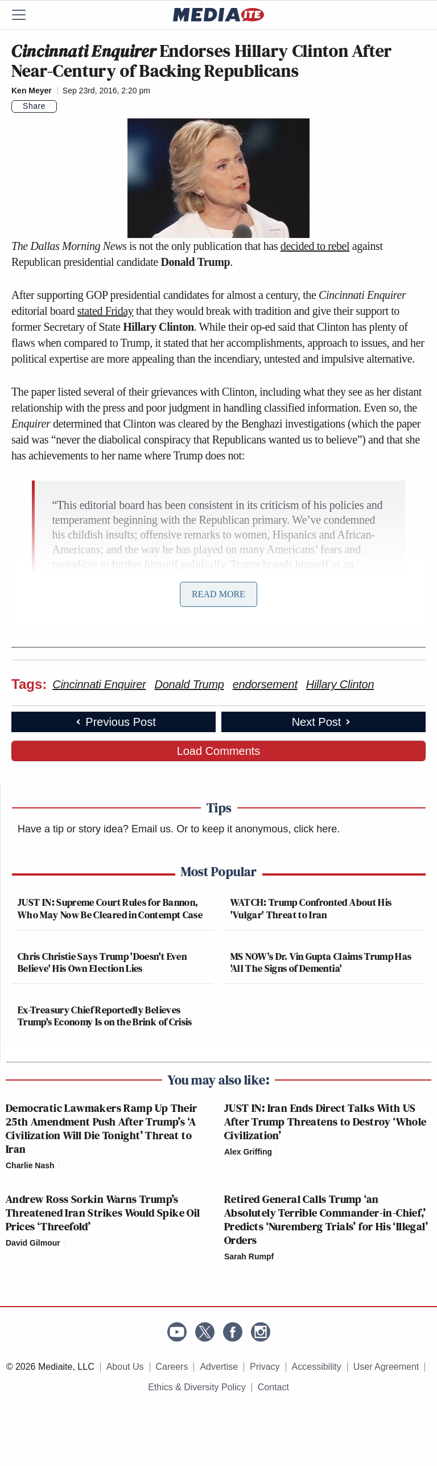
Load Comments (219, 751)
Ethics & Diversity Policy (197, 1387)
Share (34, 105)
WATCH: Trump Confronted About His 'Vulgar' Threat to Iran (311, 908)
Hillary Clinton (340, 684)
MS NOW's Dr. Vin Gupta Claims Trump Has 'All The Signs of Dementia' (321, 962)
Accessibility (316, 1366)
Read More (218, 594)
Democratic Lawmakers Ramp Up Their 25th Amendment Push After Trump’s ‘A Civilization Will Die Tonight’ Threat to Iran (101, 1128)
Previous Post (114, 722)
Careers (172, 1366)
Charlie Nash (30, 1165)
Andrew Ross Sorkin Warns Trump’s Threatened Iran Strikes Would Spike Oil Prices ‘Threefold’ (103, 1212)
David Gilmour (33, 1242)
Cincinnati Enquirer (99, 684)
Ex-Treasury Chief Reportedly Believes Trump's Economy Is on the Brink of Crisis (105, 1016)
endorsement (265, 684)
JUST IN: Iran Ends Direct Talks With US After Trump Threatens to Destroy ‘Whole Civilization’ (325, 1121)
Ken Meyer (31, 90)
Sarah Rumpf (249, 1256)
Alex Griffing (248, 1151)
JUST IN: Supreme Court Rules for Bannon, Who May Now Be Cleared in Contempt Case (110, 908)
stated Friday (105, 311)
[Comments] (64, 106)
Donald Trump (189, 684)
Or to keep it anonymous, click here (256, 829)
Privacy (264, 1366)
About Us (125, 1366)
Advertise (219, 1366)
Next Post (322, 722)
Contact (273, 1387)
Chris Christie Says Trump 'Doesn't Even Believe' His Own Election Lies (102, 962)
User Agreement (386, 1366)
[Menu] (25, 15)
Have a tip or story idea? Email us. (96, 829)
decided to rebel (315, 246)
